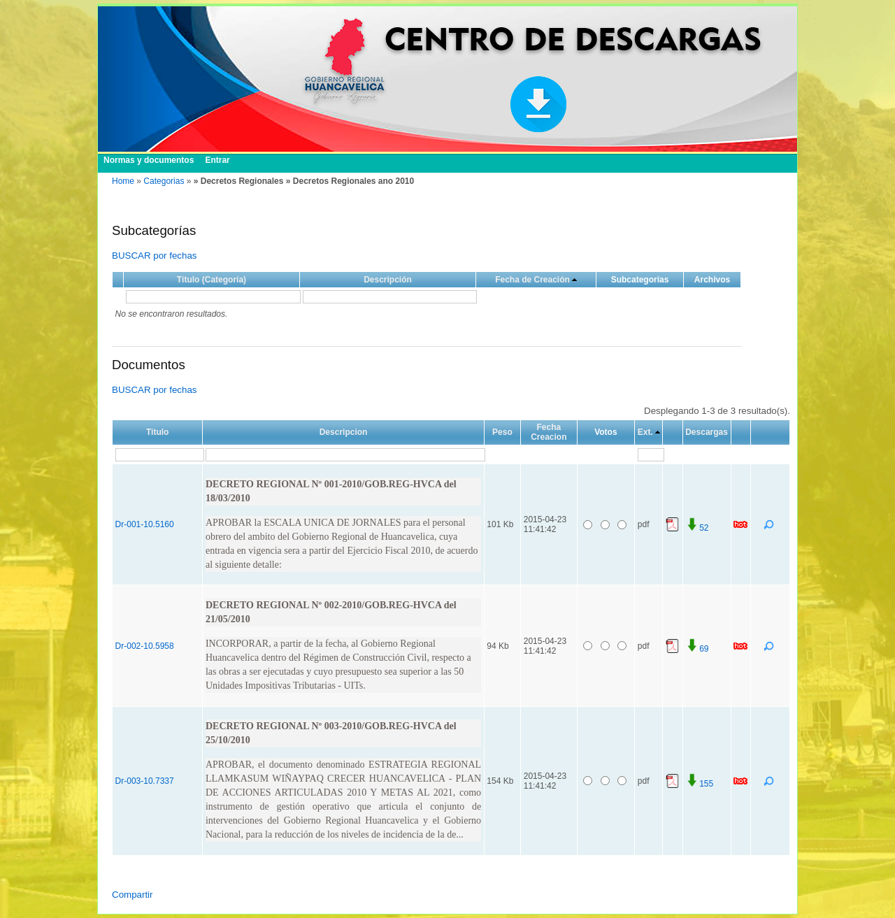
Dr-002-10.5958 (144, 646)
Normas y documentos (148, 160)
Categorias (163, 181)
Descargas (706, 432)
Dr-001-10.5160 (144, 524)
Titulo (157, 432)
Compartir (132, 894)
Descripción (388, 280)
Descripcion (344, 432)
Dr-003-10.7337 (144, 781)
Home (123, 181)
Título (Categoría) (211, 280)
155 (699, 784)
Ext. (645, 432)
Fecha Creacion (548, 432)
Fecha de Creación (532, 280)
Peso (502, 432)
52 (696, 528)
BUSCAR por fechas (154, 255)
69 (696, 649)
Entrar (217, 160)
